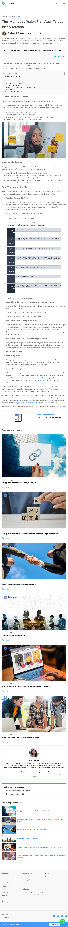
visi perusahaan (37, 38)
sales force (5, 68)
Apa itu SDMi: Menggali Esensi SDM (28, 839)
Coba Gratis (54, 924)
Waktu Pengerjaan (10, 89)
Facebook (33, 403)
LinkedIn (24, 403)
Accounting (5, 893)
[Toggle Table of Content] (62, 73)
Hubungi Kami (27, 881)
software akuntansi (46, 380)
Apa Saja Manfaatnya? (10, 79)
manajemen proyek (46, 386)
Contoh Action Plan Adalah (11, 76)
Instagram (17, 403)
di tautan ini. (62, 407)
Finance (3, 899)
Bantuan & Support (7, 884)
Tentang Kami (27, 877)
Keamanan (4, 881)
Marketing (4, 902)
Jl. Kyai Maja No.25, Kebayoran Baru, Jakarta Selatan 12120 (33, 894)
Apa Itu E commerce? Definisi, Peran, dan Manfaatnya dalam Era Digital (39, 848)
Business (17, 17)
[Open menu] (64, 3)
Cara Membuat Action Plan (11, 81)
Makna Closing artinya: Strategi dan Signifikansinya (32, 830)
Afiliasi (47, 877)
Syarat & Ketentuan (6, 915)
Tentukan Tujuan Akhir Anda (13, 83)
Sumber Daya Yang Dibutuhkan (14, 92)
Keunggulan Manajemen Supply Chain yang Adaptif (33, 811)
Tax (2, 905)
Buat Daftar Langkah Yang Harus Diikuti (16, 85)
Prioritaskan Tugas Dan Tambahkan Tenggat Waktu (20, 87)
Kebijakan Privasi (5, 918)
